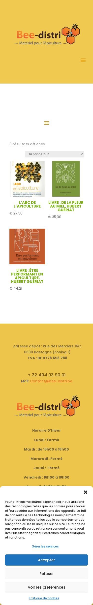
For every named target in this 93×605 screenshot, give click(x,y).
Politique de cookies (44, 598)
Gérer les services (45, 546)
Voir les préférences (46, 587)
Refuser (46, 573)
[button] (85, 492)
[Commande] (54, 154)
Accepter (46, 560)
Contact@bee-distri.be (51, 381)
